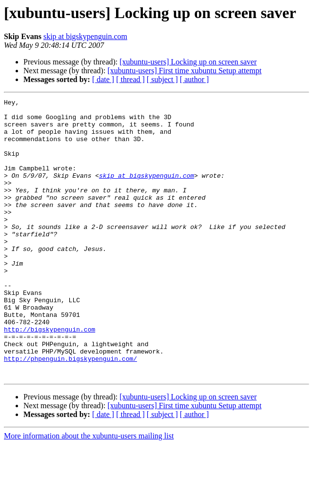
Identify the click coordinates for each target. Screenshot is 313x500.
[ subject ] (162, 79)
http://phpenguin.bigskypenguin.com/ (70, 411)
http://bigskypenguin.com (49, 376)
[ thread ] (130, 79)
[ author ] (194, 79)
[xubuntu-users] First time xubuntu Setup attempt (184, 70)
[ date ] (103, 79)
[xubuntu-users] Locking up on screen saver (187, 62)
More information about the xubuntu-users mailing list (89, 491)
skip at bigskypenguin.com (85, 36)
